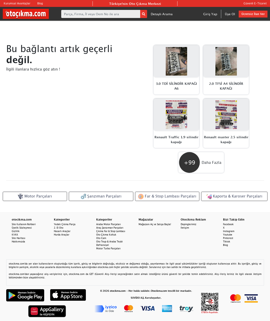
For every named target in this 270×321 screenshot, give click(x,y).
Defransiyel (102, 245)
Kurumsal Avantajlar (17, 3)
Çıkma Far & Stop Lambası (110, 231)
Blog (40, 3)
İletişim (185, 227)
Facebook (228, 224)
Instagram (228, 231)
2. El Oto (58, 227)
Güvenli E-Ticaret (255, 3)
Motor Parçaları (35, 196)
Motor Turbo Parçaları (108, 248)
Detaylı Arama (162, 14)
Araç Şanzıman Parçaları (109, 227)
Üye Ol (230, 14)
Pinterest (228, 238)
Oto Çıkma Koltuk (106, 234)
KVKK (15, 234)
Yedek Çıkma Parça (64, 224)
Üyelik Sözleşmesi (22, 227)
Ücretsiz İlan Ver (253, 14)
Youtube (227, 234)
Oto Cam (101, 238)
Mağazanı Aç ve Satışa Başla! (155, 224)
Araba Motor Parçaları (108, 224)
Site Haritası (18, 238)
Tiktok (226, 241)
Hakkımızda (18, 241)
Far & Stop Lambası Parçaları (167, 196)
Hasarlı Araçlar (62, 231)
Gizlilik (16, 231)
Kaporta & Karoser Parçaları (234, 196)
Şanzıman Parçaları (101, 196)
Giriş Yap (210, 14)
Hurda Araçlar (61, 234)
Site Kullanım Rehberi (24, 224)
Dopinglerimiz (188, 224)
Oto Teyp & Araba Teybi (109, 241)
